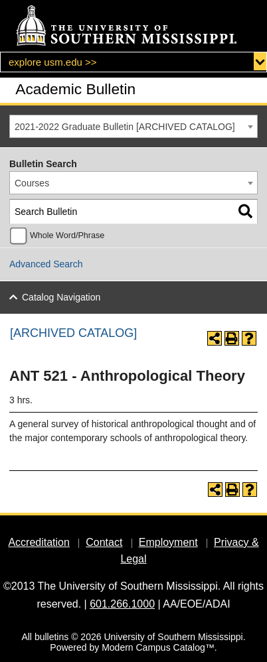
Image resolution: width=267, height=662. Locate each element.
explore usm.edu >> (53, 62)
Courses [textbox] (32, 183)
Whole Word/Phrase (67, 235)
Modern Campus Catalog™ (158, 647)
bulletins (51, 636)
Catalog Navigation (61, 297)
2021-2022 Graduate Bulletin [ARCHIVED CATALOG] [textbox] (125, 126)
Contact (104, 542)
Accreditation (39, 542)
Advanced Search (46, 264)
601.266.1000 (122, 604)
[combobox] (133, 126)
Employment (168, 542)
